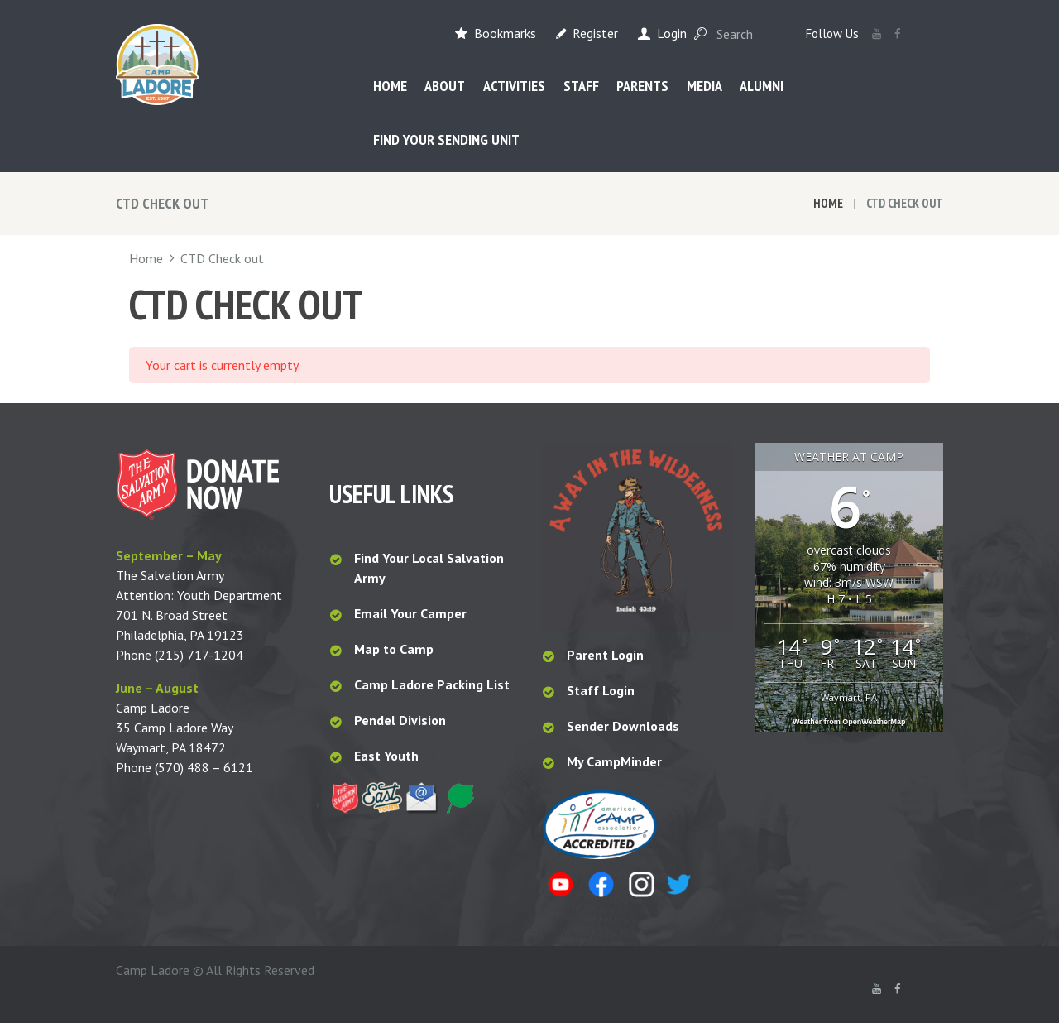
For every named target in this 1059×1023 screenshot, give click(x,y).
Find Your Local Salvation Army (429, 568)
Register (595, 33)
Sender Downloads (623, 726)
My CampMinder (614, 761)
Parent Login (605, 654)
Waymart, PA (849, 697)
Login (672, 33)
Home (828, 203)
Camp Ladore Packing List (433, 684)
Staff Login (601, 690)
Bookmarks (505, 33)
